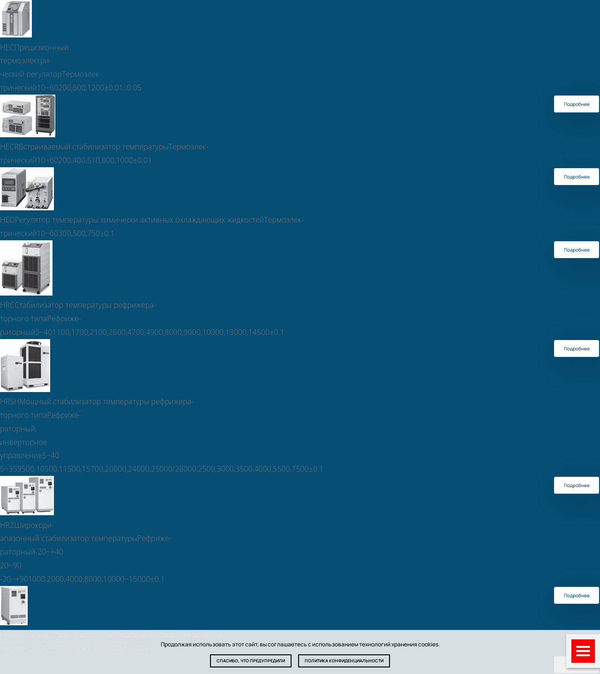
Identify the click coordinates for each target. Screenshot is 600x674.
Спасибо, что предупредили (251, 661)
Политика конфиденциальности (344, 661)
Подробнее (577, 104)
